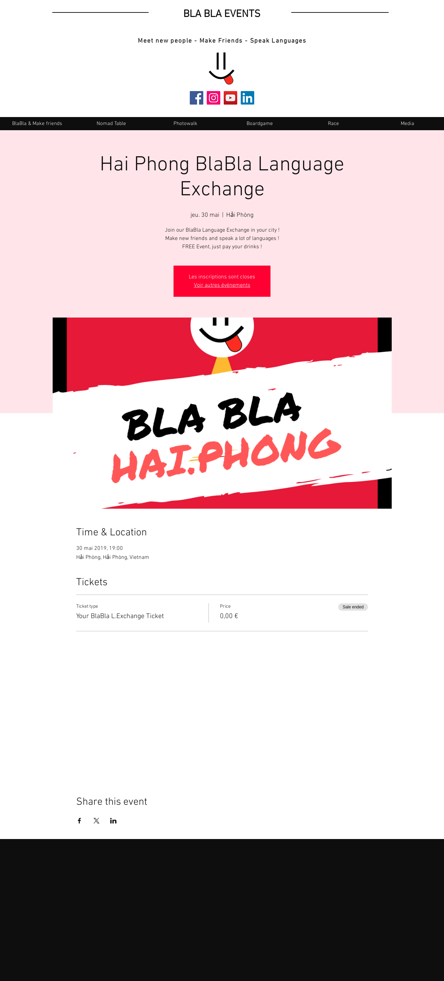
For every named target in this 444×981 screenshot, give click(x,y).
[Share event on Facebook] (79, 820)
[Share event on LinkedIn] (113, 820)
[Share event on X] (96, 820)
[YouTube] (230, 98)
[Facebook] (196, 98)
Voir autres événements (222, 285)
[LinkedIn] (247, 98)
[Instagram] (213, 98)
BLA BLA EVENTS (221, 14)
